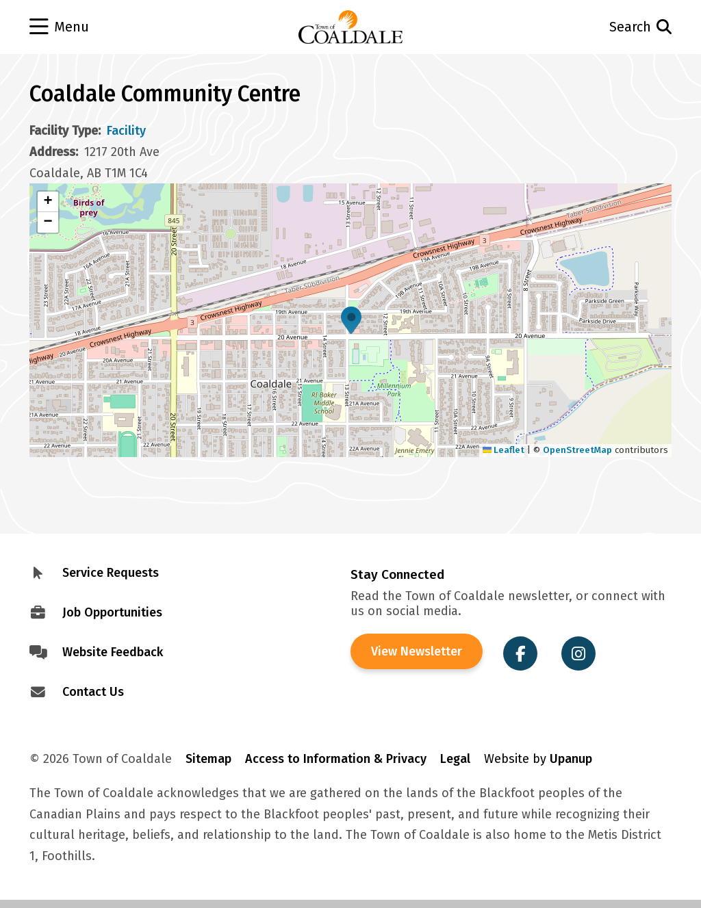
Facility (126, 130)
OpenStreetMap (577, 450)
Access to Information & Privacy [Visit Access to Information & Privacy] (335, 758)
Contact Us (93, 691)
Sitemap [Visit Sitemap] (208, 758)
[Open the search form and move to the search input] (608, 27)
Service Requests (110, 572)
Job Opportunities (112, 612)
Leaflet (504, 450)
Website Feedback (112, 652)
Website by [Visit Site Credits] (538, 758)
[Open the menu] (93, 27)
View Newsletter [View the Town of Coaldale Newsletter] (416, 651)
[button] (351, 320)
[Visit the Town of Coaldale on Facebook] (520, 653)
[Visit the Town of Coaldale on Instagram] (578, 653)
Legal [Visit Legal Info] (455, 758)
